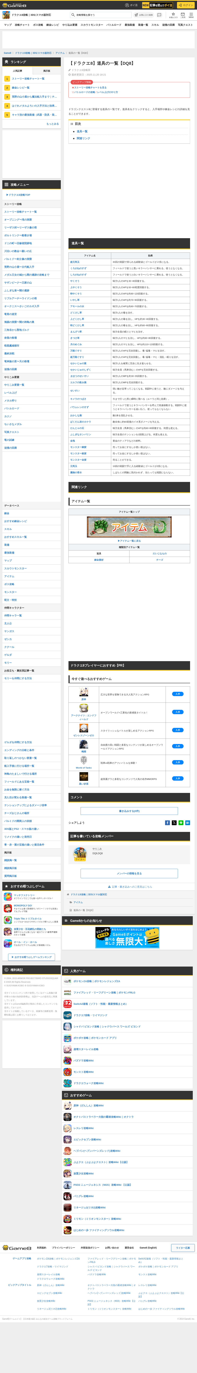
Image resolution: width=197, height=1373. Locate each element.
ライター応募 (183, 1248)
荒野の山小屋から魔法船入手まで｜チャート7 (36, 96)
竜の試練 (9, 440)
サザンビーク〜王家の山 (18, 282)
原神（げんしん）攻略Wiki (50, 1285)
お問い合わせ (112, 1247)
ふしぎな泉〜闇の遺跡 (16, 290)
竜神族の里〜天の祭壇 (16, 361)
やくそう (74, 281)
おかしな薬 (76, 415)
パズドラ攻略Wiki (97, 1274)
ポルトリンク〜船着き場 (18, 235)
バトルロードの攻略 (84, 92)
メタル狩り (10, 400)
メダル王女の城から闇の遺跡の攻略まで (26, 274)
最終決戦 (9, 353)
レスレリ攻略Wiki (147, 1285)
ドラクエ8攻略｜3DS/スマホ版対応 (89, 894)
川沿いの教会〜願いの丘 (18, 251)
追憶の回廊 (168, 24)
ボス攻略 (38, 24)
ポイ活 (131, 5)
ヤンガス (9, 631)
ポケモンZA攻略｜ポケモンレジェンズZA (58, 1258)
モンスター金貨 (78, 459)
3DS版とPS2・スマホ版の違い (21, 828)
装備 (6, 544)
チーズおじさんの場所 (16, 813)
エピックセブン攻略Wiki (49, 1293)
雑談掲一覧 (10, 860)
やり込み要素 (69, 24)
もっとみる (52, 123)
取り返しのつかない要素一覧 (20, 758)
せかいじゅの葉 (78, 363)
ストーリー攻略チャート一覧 (28, 78)
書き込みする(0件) (129, 811)
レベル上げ (10, 392)
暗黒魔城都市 (11, 345)
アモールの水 (77, 306)
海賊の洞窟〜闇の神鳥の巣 (19, 322)
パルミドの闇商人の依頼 (18, 821)
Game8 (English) (148, 1247)
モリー (8, 662)
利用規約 (41, 1247)
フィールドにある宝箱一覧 (19, 781)
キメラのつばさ (78, 399)
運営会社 (129, 1247)
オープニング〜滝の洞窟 (18, 219)
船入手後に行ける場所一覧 (19, 765)
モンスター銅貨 (78, 447)
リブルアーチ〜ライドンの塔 (20, 298)
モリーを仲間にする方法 (18, 678)
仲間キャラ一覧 (13, 615)
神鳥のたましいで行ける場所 (20, 773)
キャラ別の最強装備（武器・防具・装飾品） (36, 114)
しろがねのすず (78, 274)
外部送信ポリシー (90, 1247)
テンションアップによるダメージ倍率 (25, 805)
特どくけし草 (77, 325)
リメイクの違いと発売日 (18, 836)
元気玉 (73, 466)
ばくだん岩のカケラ (80, 421)
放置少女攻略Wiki (46, 1301)
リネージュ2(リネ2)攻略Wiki (51, 1309)
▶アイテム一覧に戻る (129, 529)
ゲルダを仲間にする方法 (18, 742)
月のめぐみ (76, 344)
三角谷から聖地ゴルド (16, 329)
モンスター (10, 592)
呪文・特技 (10, 600)
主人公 (8, 623)
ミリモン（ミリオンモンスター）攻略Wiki (109, 1309)
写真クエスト (185, 24)
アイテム (78, 902)
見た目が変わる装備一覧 (18, 797)
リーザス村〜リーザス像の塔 (20, 227)
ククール (9, 647)
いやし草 (74, 300)
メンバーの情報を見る (129, 873)
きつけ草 (74, 338)
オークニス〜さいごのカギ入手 (21, 306)
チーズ (159, 560)
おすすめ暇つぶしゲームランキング (33, 957)
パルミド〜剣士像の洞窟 (18, 259)
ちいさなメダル (13, 424)
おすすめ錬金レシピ (15, 521)
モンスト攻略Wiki (147, 1274)
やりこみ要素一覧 (14, 384)
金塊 (72, 440)
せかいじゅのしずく (80, 369)
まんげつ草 (76, 331)
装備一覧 (143, 24)
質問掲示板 (10, 876)
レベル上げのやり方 (107, 92)
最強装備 (130, 24)
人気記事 (17, 71)
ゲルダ (8, 654)
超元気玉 (74, 262)
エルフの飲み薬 (78, 382)
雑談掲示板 (10, 868)
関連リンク (83, 138)
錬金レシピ (52, 24)
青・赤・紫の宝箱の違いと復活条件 (24, 844)
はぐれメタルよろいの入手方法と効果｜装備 (36, 105)
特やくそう (76, 293)
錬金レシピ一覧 (20, 87)
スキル (155, 24)
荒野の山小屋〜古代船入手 (19, 266)
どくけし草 (76, 312)
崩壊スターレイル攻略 (48, 1274)
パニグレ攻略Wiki (147, 1301)
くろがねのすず (78, 268)
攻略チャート (22, 24)
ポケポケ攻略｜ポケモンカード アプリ (158, 1266)
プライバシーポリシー (63, 1247)
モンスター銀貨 (78, 453)
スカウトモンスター (92, 24)
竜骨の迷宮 (10, 314)
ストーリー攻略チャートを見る (90, 87)
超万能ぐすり (77, 357)
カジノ (8, 416)
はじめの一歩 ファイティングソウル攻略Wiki (161, 1309)
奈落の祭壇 (10, 337)
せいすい (74, 390)
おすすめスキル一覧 (15, 537)
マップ (8, 24)
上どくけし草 (77, 319)
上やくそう (76, 287)
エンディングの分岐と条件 (19, 750)
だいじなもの (160, 553)
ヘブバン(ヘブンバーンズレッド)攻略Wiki (109, 1293)
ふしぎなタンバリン (80, 434)
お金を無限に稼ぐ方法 (16, 789)
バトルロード (113, 24)
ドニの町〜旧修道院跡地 (18, 243)
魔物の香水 (76, 472)
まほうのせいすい (79, 376)
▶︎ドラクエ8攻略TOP (18, 194)
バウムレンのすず (79, 407)
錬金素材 (99, 560)
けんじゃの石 (77, 428)
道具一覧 (82, 131)
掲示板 (46, 71)
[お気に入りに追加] (143, 15)
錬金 (6, 513)
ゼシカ (8, 639)
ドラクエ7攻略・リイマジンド (52, 1266)
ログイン (186, 5)
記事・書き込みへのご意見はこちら (129, 886)
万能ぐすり (76, 350)
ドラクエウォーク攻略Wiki (50, 1279)
